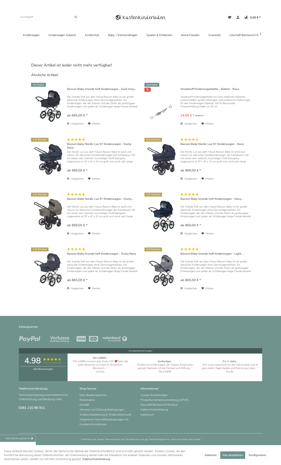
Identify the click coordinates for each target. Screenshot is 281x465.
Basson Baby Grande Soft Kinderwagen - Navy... (211, 199)
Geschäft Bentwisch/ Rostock (248, 35)
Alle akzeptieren (232, 455)
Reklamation (87, 400)
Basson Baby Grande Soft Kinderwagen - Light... (211, 254)
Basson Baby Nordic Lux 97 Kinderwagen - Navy (212, 144)
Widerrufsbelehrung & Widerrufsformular (105, 415)
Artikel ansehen (100, 375)
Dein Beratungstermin (93, 395)
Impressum (147, 415)
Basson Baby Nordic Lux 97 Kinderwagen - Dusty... (100, 199)
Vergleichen (75, 123)
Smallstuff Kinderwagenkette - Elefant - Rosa (209, 89)
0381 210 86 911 (32, 408)
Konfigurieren (257, 455)
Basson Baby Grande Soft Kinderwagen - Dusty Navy (101, 254)
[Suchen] (76, 17)
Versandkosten (133, 439)
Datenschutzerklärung (154, 410)
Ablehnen (210, 455)
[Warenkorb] (251, 18)
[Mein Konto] (237, 18)
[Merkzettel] (229, 18)
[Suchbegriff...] (49, 17)
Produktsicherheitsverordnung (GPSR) (164, 400)
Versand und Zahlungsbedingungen (102, 410)
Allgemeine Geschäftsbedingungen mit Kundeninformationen (104, 422)
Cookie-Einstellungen (154, 395)
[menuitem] (49, 17)
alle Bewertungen (43, 369)
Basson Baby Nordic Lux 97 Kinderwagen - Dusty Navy (99, 145)
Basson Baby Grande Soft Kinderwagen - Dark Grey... (101, 89)
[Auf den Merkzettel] (94, 124)
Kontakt (84, 405)
